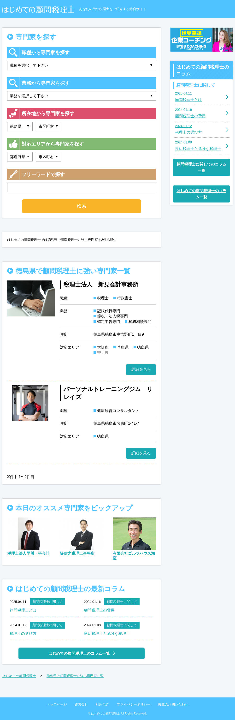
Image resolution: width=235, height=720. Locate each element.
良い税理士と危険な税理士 (107, 633)
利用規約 (102, 704)
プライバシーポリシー (133, 704)
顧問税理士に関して (47, 602)
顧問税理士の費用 (99, 610)
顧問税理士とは (23, 610)
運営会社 (81, 704)
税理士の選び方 (23, 633)
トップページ (57, 704)
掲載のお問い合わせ (173, 704)
